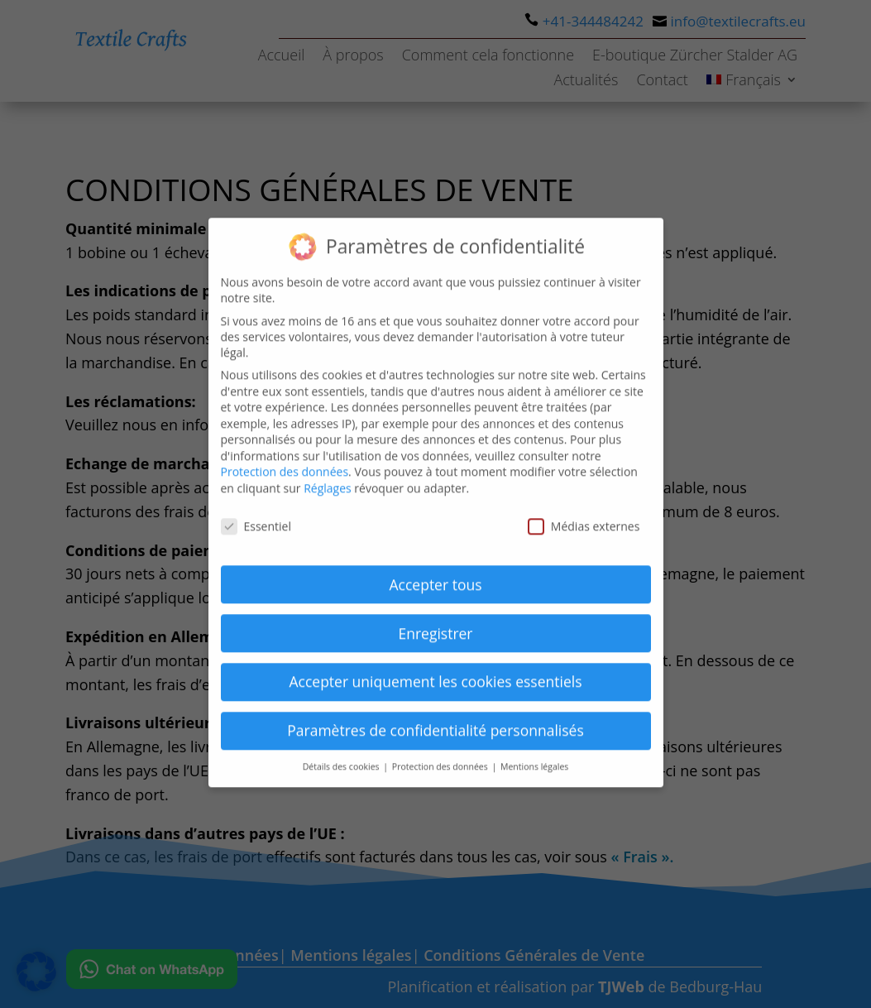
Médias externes (584, 511)
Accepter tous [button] (436, 569)
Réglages (328, 473)
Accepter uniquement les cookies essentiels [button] (435, 667)
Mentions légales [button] (534, 751)
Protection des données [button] (441, 751)
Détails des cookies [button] (342, 751)
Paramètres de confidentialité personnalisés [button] (435, 716)
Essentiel (256, 511)
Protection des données (285, 457)
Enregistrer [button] (435, 618)
